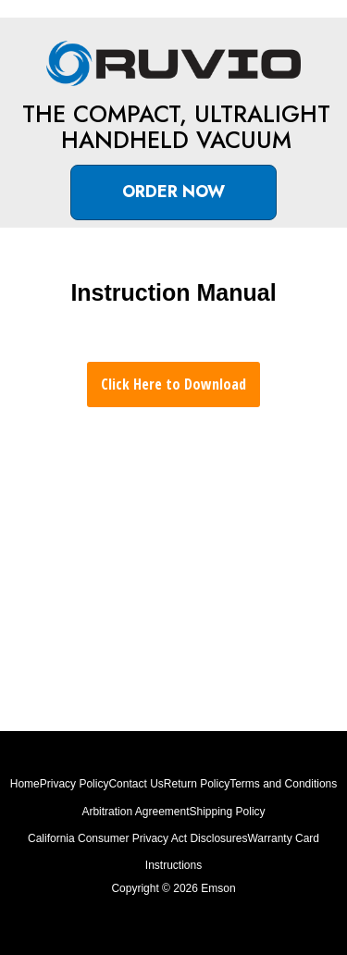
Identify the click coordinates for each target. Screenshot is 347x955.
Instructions (173, 865)
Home (25, 783)
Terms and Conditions (283, 783)
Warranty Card (283, 838)
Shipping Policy (228, 811)
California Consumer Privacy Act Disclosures (137, 838)
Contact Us (135, 783)
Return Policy (196, 783)
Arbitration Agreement (135, 811)
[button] (173, 192)
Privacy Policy (74, 783)
